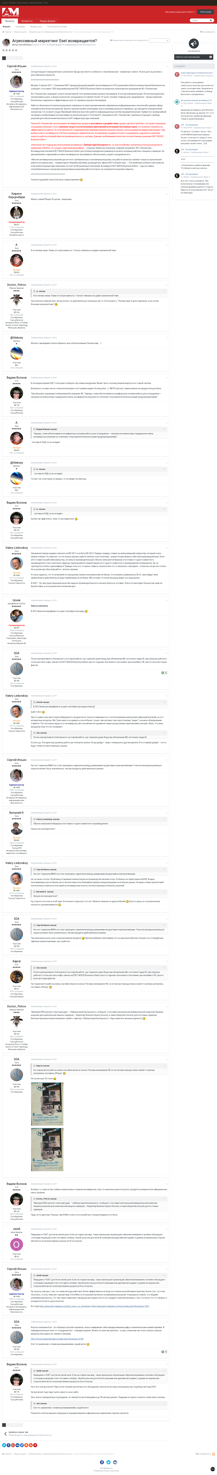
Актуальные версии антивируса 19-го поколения (197, 100)
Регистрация (205, 12)
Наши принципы (35, 3)
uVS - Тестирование (189, 125)
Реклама (12, 3)
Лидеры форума (47, 21)
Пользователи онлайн (57, 26)
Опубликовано (44, 66)
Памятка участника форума (188, 57)
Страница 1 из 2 (32, 58)
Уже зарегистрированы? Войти (180, 12)
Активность (27, 21)
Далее (14, 58)
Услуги (5, 3)
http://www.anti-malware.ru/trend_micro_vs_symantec (65, 1306)
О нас (46, 3)
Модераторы (36, 26)
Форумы (6, 26)
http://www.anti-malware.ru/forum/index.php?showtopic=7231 (120, 1306)
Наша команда (22, 3)
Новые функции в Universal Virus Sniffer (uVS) (197, 73)
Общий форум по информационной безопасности (72, 45)
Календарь (20, 26)
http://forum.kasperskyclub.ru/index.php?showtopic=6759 (57, 1339)
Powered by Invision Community (106, 1471)
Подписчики (156, 41)
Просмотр (9, 21)
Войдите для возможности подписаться (130, 40)
